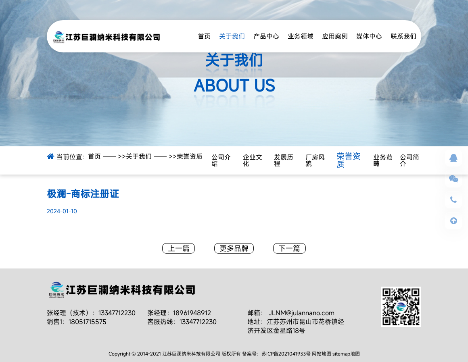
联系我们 (403, 36)
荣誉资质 (190, 156)
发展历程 (283, 160)
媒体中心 (369, 36)
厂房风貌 (315, 160)
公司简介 (409, 160)
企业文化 (252, 160)
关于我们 (232, 36)
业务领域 (300, 36)
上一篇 (179, 248)
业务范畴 (383, 160)
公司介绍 (221, 160)
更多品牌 (234, 248)
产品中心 (266, 36)
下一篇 (289, 248)
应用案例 (335, 36)
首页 (204, 36)
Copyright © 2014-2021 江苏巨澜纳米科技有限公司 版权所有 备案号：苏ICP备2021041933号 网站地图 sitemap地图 (234, 353)
